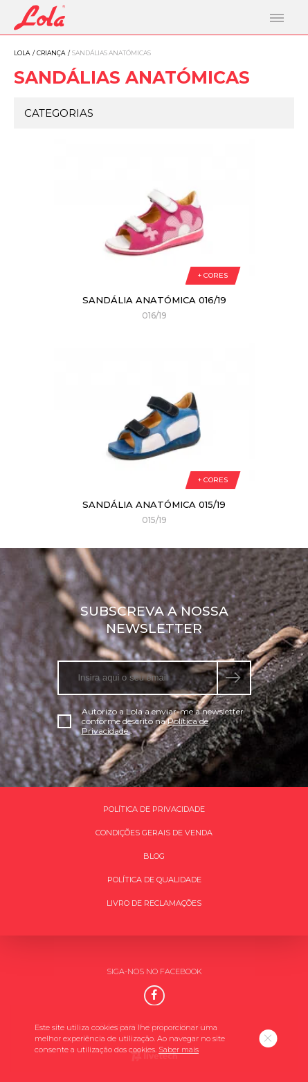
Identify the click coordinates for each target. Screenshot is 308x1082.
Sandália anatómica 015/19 (154, 504)
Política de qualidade (154, 879)
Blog (154, 856)
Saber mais (178, 1049)
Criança (51, 53)
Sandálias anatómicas (132, 77)
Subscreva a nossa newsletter (154, 619)
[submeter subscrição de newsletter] (234, 678)
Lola (22, 53)
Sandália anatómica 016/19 (154, 299)
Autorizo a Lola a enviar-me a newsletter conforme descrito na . (150, 721)
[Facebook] (154, 995)
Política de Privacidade (154, 809)
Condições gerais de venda (154, 832)
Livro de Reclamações (154, 903)
